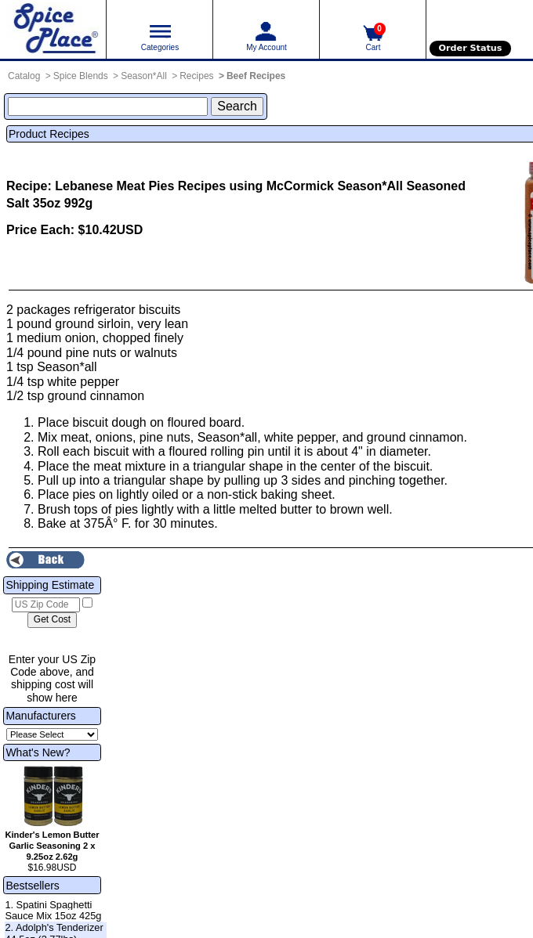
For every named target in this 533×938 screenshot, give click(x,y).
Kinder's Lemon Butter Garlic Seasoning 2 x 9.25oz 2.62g (52, 845)
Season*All (144, 75)
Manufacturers (40, 715)
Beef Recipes (256, 75)
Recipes (196, 75)
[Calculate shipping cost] (52, 620)
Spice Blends (80, 75)
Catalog (24, 75)
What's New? (37, 752)
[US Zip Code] (46, 605)
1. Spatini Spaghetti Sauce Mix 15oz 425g (53, 910)
